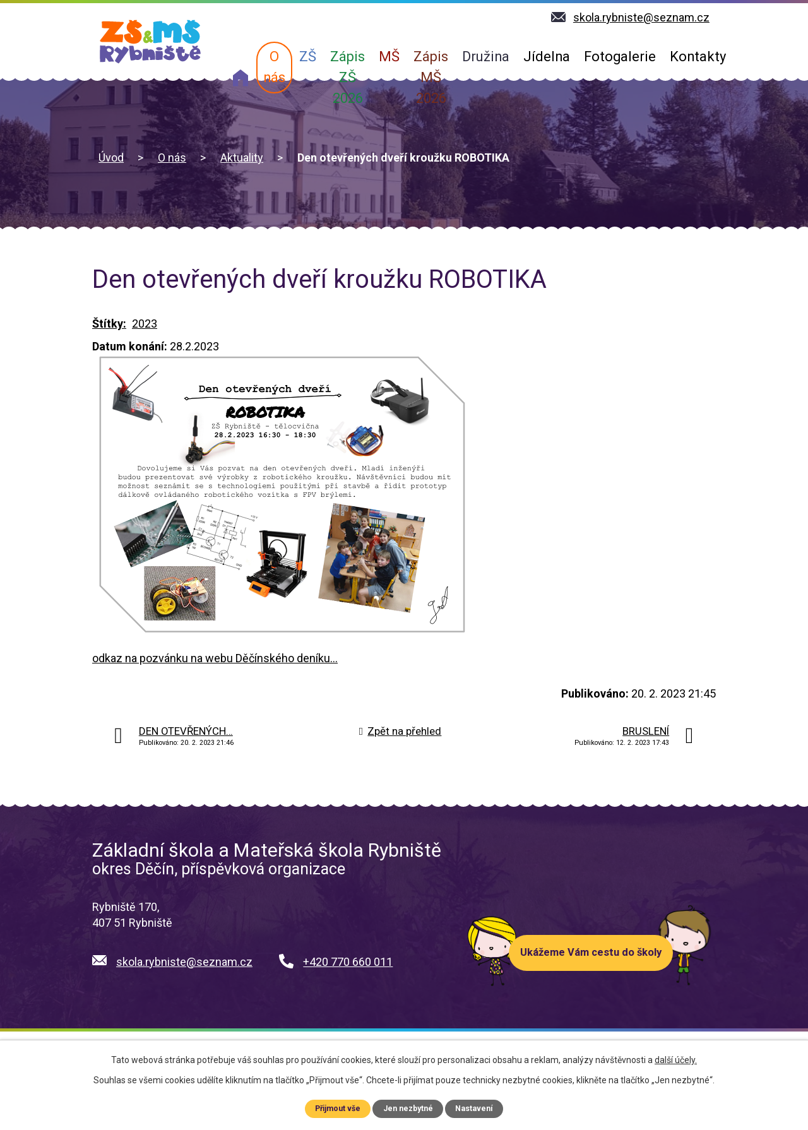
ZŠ (307, 56)
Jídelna (546, 56)
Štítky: (109, 323)
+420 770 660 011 (348, 961)
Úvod (240, 78)
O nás (274, 67)
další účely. (676, 1060)
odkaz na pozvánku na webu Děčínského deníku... (215, 658)
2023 (144, 323)
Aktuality (241, 157)
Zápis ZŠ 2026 (347, 77)
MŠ (389, 56)
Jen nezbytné (408, 1108)
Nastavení (475, 1108)
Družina (485, 56)
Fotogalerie (620, 56)
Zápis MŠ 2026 (430, 77)
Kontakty (698, 56)
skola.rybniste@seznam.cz (184, 961)
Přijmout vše (337, 1108)
